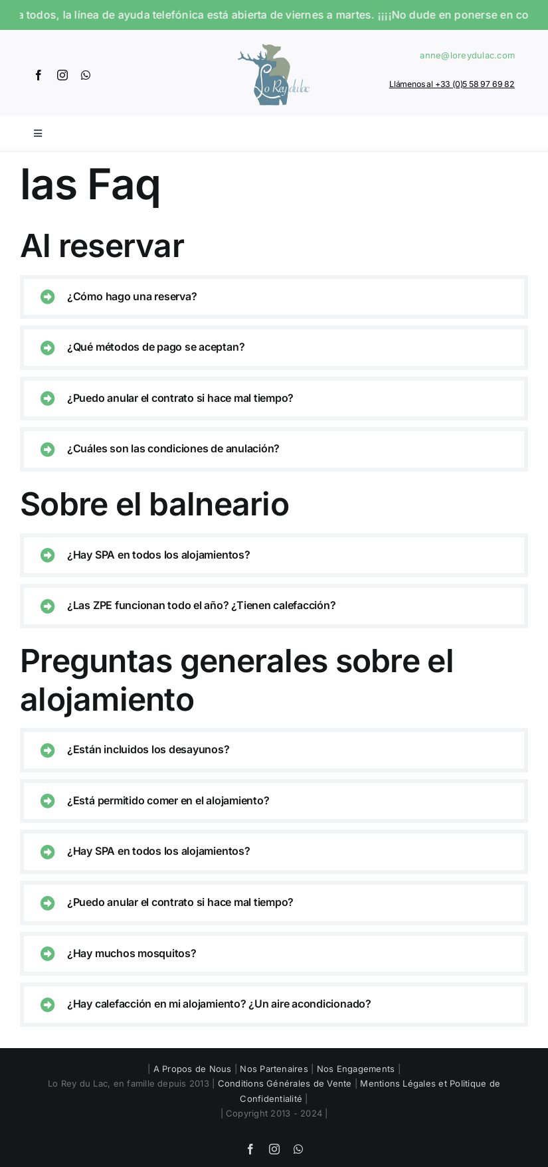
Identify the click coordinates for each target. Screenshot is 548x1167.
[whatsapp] (85, 75)
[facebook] (38, 75)
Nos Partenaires (274, 1068)
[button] (274, 297)
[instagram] (62, 75)
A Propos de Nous (192, 1068)
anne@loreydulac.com (467, 55)
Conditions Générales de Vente (285, 1083)
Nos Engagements (356, 1068)
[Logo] (273, 43)
